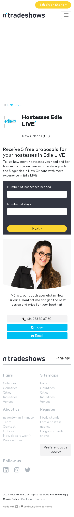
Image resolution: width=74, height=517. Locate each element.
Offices (8, 431)
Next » (37, 228)
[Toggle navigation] (66, 15)
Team (7, 422)
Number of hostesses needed (29, 187)
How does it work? (17, 435)
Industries (10, 397)
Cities (7, 392)
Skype (37, 327)
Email (37, 336)
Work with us (12, 440)
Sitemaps (49, 375)
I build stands (49, 417)
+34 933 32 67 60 (37, 319)
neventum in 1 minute (18, 417)
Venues (8, 401)
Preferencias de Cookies (55, 450)
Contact (9, 426)
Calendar (9, 383)
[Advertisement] (37, 61)
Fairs (8, 375)
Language (63, 358)
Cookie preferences (33, 499)
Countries (10, 388)
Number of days (19, 204)
